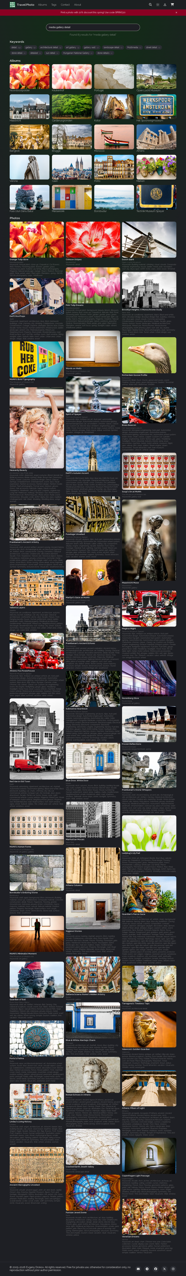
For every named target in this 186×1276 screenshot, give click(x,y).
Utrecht (125, 856)
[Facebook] (156, 1269)
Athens (69, 888)
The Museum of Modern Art (78, 371)
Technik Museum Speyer (77, 417)
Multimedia (134, 47)
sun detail (52, 53)
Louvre (13, 1188)
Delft (12, 319)
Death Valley (71, 1169)
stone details (104, 53)
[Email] (138, 1269)
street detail (153, 47)
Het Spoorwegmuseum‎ (132, 428)
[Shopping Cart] (172, 4)
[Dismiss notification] (176, 12)
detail (16, 47)
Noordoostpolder (16, 262)
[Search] (150, 4)
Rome (68, 997)
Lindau (13, 1124)
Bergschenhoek (129, 747)
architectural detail (50, 47)
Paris (68, 1215)
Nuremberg (127, 701)
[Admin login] (165, 4)
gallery (30, 47)
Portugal (69, 1043)
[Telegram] (147, 1269)
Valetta (13, 610)
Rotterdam (126, 378)
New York (126, 312)
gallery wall (91, 47)
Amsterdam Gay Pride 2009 (21, 473)
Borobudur (14, 895)
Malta (68, 783)
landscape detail (113, 47)
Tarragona (126, 1006)
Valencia (126, 1052)
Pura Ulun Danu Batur (132, 917)
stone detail (18, 53)
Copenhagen (127, 1178)
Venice (125, 1240)
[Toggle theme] (157, 4)
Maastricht (126, 585)
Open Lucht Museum (131, 262)
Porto (12, 1061)
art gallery (72, 47)
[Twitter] (164, 1269)
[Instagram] (173, 1269)
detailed (35, 53)
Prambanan (15, 545)
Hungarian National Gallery (77, 53)
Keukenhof (71, 262)
